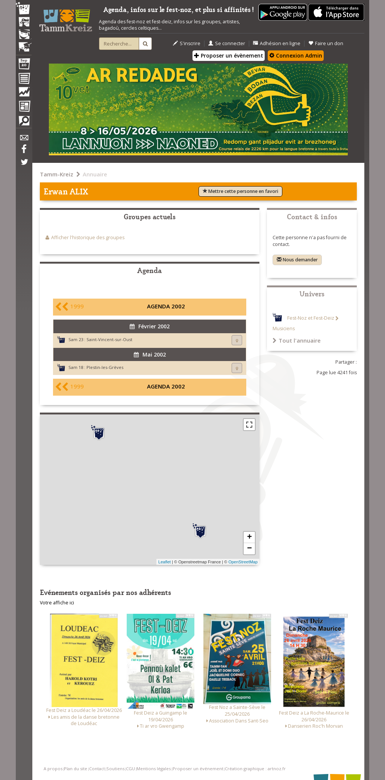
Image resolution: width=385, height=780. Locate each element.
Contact (97, 768)
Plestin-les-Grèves (104, 367)
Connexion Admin (295, 55)
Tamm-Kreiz (56, 174)
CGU (130, 768)
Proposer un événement (198, 768)
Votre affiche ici (57, 602)
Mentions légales (153, 768)
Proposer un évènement (228, 55)
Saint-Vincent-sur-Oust (109, 339)
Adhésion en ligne (276, 43)
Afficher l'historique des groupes (87, 237)
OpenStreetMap (243, 562)
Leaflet (164, 562)
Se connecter (226, 43)
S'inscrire (186, 43)
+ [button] (249, 537)
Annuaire (95, 174)
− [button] (249, 548)
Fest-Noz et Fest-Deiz (310, 318)
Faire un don (325, 43)
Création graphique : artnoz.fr (255, 768)
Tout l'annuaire (297, 340)
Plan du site (75, 768)
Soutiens (115, 768)
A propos (53, 768)
